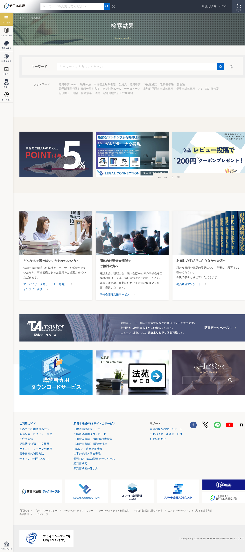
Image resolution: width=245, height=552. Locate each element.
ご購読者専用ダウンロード (90, 434)
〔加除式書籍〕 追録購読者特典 (93, 438)
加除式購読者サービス (87, 429)
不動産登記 (150, 84)
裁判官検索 (212, 88)
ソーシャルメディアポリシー (78, 510)
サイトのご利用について (34, 458)
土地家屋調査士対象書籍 (158, 88)
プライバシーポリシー (46, 510)
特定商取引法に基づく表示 (149, 510)
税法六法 (85, 84)
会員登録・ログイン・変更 (35, 434)
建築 (75, 93)
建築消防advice (111, 88)
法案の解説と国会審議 (87, 453)
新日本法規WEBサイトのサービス (94, 423)
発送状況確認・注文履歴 (34, 443)
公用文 (123, 84)
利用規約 (24, 510)
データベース (132, 88)
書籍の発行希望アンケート (166, 429)
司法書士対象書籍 (105, 84)
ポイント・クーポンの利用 (35, 448)
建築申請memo (68, 84)
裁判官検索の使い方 (86, 468)
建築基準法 (167, 84)
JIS (200, 88)
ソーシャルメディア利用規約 (114, 510)
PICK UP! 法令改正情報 (88, 448)
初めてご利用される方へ (34, 429)
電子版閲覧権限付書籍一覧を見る (79, 88)
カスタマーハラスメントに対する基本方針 (190, 510)
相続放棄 (86, 93)
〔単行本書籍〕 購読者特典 (90, 443)
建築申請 (135, 84)
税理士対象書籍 (185, 88)
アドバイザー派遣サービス (166, 434)
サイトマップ (41, 514)
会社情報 (24, 514)
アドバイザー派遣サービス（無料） (45, 284)
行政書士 (64, 93)
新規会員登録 (209, 6)
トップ (22, 17)
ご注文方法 (26, 438)
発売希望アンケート (188, 284)
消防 (97, 93)
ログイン (223, 6)
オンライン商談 (32, 289)
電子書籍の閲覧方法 (31, 453)
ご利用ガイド (27, 423)
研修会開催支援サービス (115, 294)
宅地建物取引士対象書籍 (118, 93)
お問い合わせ (158, 438)
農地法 (181, 84)
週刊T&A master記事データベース (94, 458)
